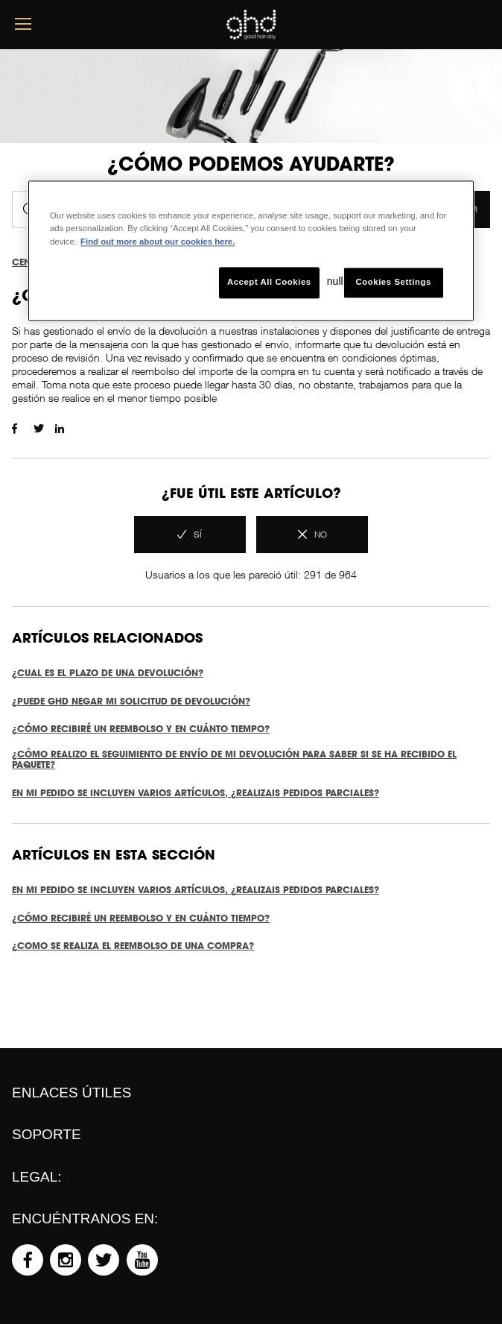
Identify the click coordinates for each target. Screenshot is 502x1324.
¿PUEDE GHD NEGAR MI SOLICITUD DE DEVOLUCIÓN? (131, 701)
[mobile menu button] (23, 24)
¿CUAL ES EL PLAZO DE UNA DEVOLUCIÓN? (107, 672)
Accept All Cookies (269, 281)
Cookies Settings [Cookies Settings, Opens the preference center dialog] (392, 281)
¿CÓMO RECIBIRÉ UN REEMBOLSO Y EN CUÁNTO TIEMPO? (141, 728)
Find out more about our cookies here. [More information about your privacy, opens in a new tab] (157, 241)
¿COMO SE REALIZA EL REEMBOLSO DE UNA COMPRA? (133, 945)
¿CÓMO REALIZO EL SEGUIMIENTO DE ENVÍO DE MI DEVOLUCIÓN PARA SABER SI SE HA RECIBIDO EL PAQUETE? (234, 759)
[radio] (190, 534)
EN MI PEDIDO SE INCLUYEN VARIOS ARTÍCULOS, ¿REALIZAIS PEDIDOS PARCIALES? (195, 792)
